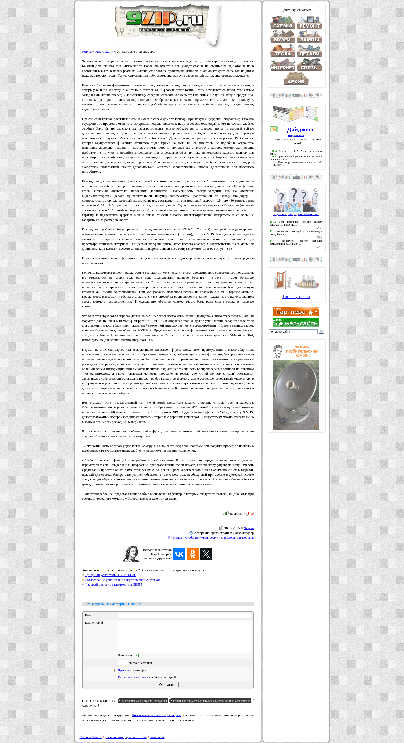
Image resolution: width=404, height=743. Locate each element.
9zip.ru (87, 51)
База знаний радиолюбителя (126, 737)
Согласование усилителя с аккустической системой (122, 580)
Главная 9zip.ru (91, 737)
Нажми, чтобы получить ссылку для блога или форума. (213, 537)
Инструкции (104, 51)
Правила (123, 676)
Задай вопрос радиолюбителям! (296, 212)
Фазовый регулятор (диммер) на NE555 (113, 584)
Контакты (157, 737)
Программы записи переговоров (156, 721)
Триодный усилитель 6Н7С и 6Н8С (110, 575)
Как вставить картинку (133, 683)
